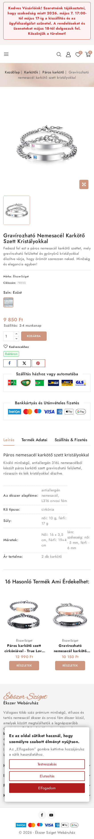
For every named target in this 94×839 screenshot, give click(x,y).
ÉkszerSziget (21, 276)
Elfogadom (47, 788)
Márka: (7, 276)
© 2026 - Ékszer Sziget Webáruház (47, 832)
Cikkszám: (9, 283)
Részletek (24, 665)
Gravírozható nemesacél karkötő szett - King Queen (70, 651)
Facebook (42, 815)
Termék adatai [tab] (35, 440)
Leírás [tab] (8, 440)
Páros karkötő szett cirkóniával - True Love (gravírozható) (24, 651)
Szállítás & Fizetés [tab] (71, 440)
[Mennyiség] (8, 336)
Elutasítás (47, 776)
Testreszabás (47, 764)
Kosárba (34, 336)
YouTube (51, 815)
